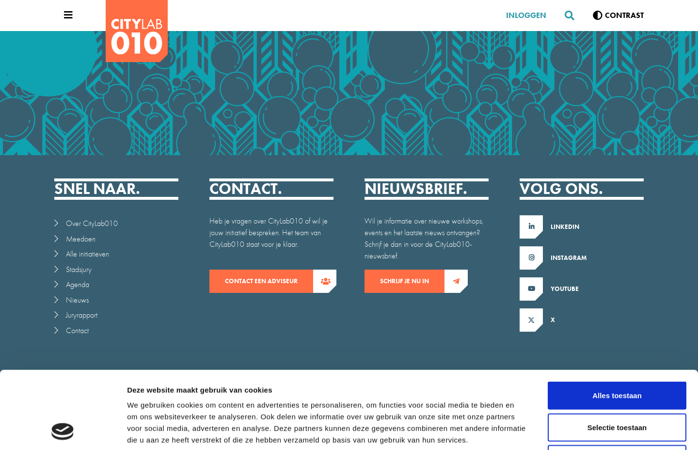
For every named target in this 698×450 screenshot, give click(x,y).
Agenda (77, 284)
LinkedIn (565, 227)
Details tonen (524, 431)
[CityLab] (137, 31)
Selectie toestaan (617, 355)
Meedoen (80, 239)
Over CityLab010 (92, 223)
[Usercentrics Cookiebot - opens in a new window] (62, 431)
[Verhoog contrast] (618, 15)
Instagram (569, 258)
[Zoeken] (565, 15)
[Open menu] (66, 15)
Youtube (565, 289)
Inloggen (526, 15)
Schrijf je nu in (412, 281)
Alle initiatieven (87, 254)
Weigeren (617, 386)
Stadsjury (79, 269)
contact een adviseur (269, 281)
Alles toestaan (617, 323)
